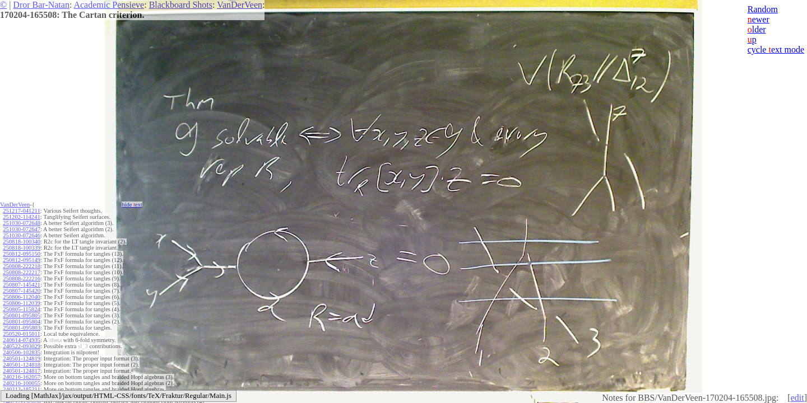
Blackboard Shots (180, 5)
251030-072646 (21, 235)
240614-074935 (21, 340)
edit (797, 397)
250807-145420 (21, 291)
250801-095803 (21, 328)
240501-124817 (21, 371)
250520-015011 (21, 334)
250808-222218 (21, 266)
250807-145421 (21, 285)
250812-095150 (21, 254)
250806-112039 (21, 303)
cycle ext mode (776, 49)
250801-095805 (21, 315)
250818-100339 (21, 248)
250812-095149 (21, 260)
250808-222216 (21, 278)
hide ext (132, 205)
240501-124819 (21, 358)
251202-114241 (21, 217)
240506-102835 (21, 352)
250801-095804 (21, 321)
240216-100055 (21, 383)
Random (763, 9)
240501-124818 (21, 365)
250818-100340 (21, 241)
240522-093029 (21, 346)
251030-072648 (21, 223)
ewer (758, 19)
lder (757, 29)
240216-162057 (21, 377)
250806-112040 (21, 297)
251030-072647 (21, 229)
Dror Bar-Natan (41, 5)
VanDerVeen (239, 5)
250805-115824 (21, 309)
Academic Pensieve (108, 5)
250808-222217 (21, 272)
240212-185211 (21, 389)
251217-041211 (21, 211)
